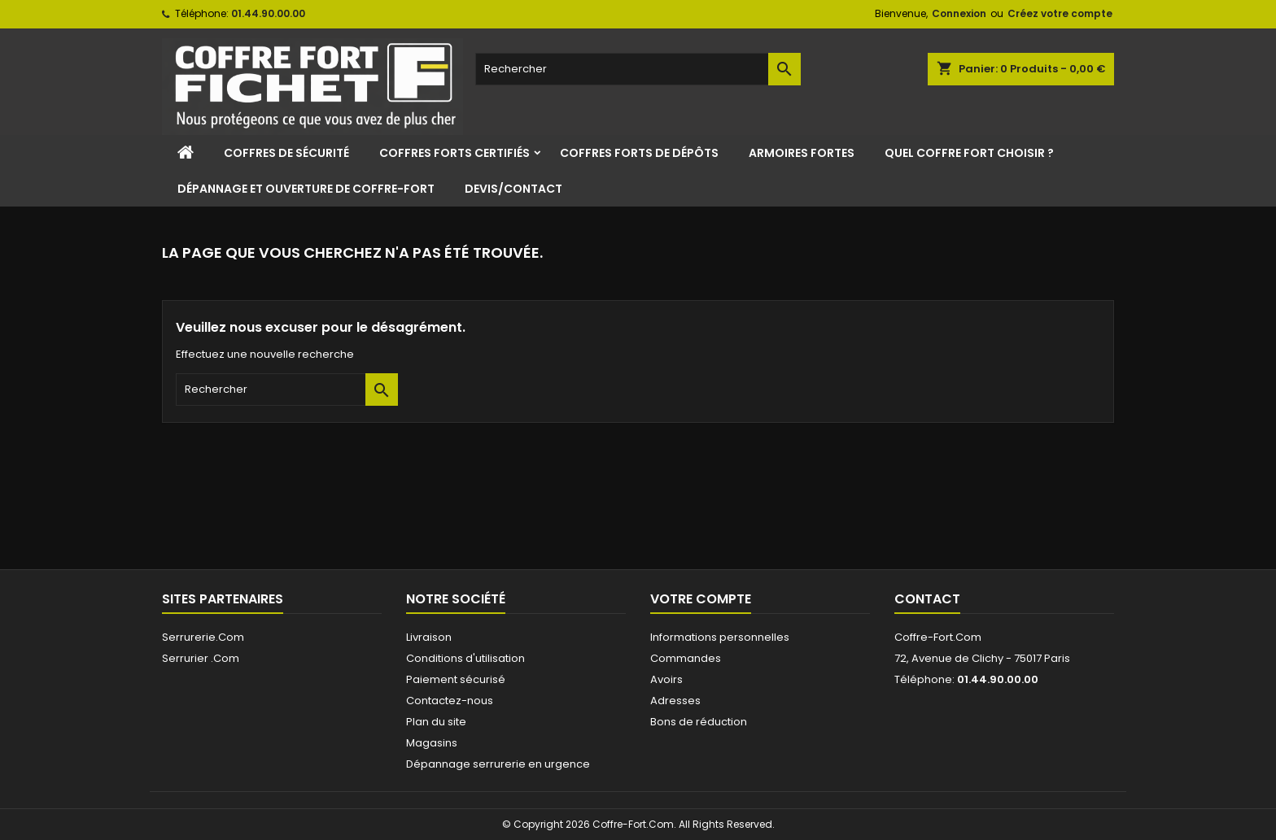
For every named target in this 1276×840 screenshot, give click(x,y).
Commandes (685, 658)
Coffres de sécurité (286, 153)
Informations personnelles (719, 637)
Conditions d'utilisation (465, 658)
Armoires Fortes (801, 153)
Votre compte (700, 599)
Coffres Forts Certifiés (454, 153)
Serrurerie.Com (203, 637)
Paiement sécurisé (455, 679)
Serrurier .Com (200, 658)
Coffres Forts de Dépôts (639, 153)
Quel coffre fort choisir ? (969, 153)
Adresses (675, 700)
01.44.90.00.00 (268, 13)
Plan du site (436, 721)
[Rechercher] (638, 69)
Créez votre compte (1059, 13)
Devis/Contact (513, 189)
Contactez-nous (449, 700)
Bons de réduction (698, 721)
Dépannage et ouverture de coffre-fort (306, 189)
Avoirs (666, 679)
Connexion (959, 13)
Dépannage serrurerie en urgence (498, 764)
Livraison (429, 637)
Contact (927, 599)
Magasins (431, 743)
